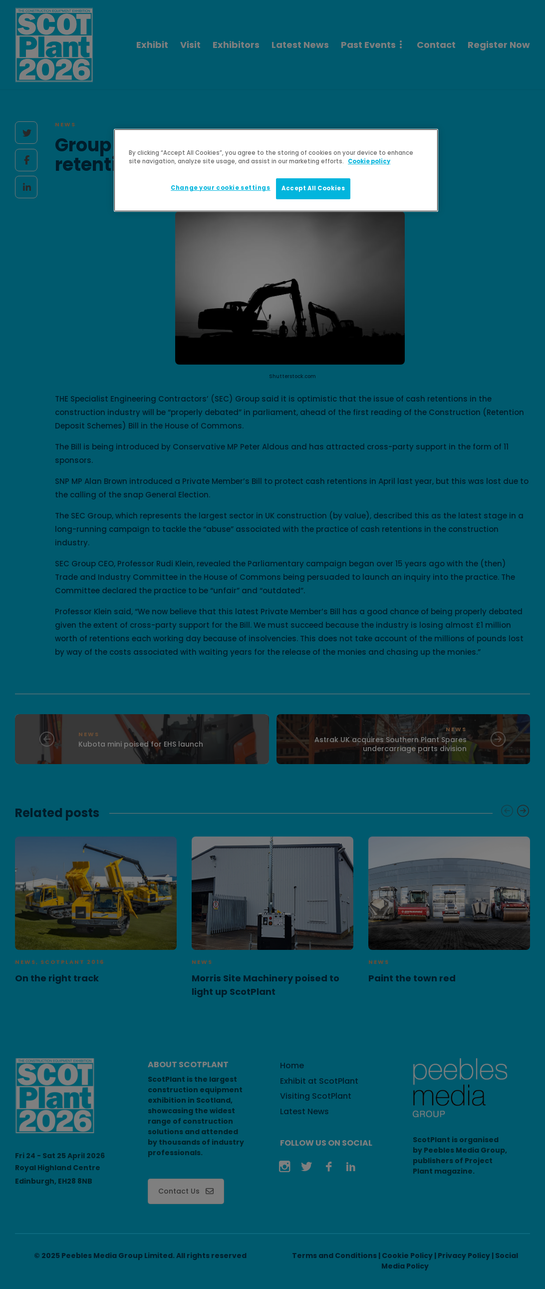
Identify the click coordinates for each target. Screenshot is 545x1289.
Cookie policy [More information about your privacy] (369, 161)
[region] (276, 170)
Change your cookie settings (220, 188)
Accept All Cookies (313, 188)
